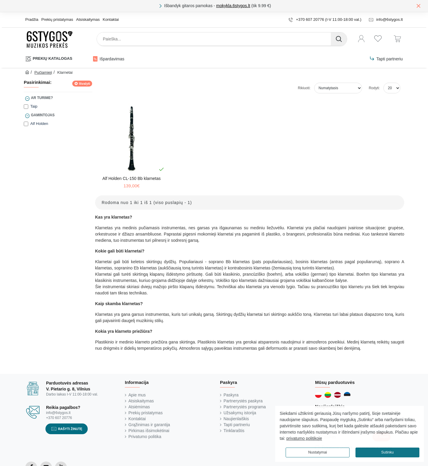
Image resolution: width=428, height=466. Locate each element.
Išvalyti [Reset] (84, 83)
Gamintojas (43, 115)
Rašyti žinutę (70, 429)
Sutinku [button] (387, 452)
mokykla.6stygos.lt (233, 5)
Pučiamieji (43, 72)
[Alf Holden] (26, 124)
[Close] (418, 5)
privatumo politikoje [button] (304, 438)
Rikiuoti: (304, 88)
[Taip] (26, 106)
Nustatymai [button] (317, 452)
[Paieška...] (339, 38)
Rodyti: (374, 88)
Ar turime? (42, 98)
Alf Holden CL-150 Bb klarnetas (131, 178)
